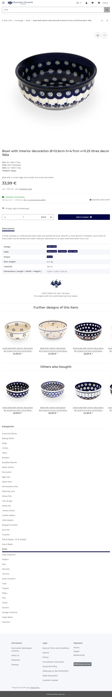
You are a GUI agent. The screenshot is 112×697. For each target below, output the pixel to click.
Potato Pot (6, 505)
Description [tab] (8, 228)
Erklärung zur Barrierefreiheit (55, 671)
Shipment (15, 660)
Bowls (13, 170)
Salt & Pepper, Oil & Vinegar (14, 539)
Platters (5, 559)
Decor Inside (72, 251)
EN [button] (77, 2)
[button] (86, 2)
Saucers (5, 607)
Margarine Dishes (10, 525)
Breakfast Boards (9, 462)
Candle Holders (8, 515)
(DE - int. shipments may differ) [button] (34, 200)
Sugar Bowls (7, 617)
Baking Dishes (8, 438)
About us (15, 655)
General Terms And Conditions (56, 648)
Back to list (8, 20)
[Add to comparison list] (98, 35)
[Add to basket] (4, 29)
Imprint (46, 652)
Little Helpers (8, 520)
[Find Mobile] (53, 9)
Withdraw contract (82, 664)
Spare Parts (7, 481)
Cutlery (5, 448)
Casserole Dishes (9, 433)
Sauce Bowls (7, 544)
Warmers (6, 569)
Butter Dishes (8, 467)
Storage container (10, 612)
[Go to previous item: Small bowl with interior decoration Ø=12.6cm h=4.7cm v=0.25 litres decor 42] (102, 20)
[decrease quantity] (5, 217)
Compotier (62, 251)
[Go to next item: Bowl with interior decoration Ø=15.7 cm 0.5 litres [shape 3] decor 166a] (107, 20)
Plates (4, 593)
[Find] (107, 9)
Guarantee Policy (50, 666)
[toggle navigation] (3, 1)
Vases (4, 453)
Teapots (5, 588)
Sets (4, 564)
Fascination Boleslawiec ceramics (21, 649)
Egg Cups (6, 477)
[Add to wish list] (104, 35)
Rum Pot (5, 530)
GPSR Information (50, 675)
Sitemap (15, 664)
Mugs (4, 443)
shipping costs (25, 189)
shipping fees (35, 687)
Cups (4, 583)
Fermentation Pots (10, 486)
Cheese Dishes (8, 510)
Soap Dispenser (9, 554)
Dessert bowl (51, 251)
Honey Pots (7, 496)
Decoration (7, 472)
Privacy (46, 657)
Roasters (6, 457)
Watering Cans (8, 491)
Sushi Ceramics (8, 578)
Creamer (6, 534)
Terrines (5, 574)
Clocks (5, 602)
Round (49, 257)
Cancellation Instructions (53, 662)
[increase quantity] (51, 217)
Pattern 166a (51, 246)
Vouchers (6, 622)
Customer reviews (50, 680)
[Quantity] (23, 217)
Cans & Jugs (7, 501)
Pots (4, 598)
